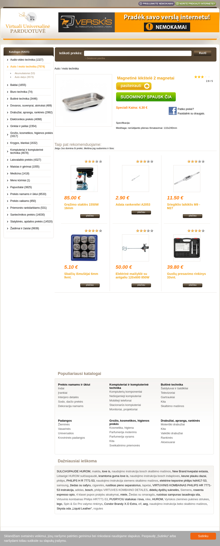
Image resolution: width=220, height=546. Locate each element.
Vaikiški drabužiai (172, 433)
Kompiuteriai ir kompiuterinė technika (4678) (26, 151)
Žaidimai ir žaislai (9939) (24, 228)
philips (61, 480)
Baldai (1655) (18, 85)
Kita (163, 401)
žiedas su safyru (80, 485)
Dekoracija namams (71, 406)
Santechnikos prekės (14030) (27, 214)
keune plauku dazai (193, 476)
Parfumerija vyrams (121, 436)
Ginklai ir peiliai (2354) (23, 126)
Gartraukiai (168, 397)
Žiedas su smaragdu (142, 494)
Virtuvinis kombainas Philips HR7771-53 (82, 499)
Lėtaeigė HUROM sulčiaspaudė (77, 476)
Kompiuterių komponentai (125, 391)
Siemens (186, 490)
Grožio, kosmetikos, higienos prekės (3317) (31, 134)
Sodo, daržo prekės (70, 401)
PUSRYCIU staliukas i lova (126, 499)
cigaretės (98, 485)
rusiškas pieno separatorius (123, 485)
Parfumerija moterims (123, 432)
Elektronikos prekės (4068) (26, 119)
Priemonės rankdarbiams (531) (28, 207)
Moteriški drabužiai (173, 424)
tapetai (146, 485)
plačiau (90, 215)
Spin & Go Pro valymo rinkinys (83, 503)
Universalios (66, 433)
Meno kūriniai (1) (20, 180)
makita (96, 471)
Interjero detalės (68, 397)
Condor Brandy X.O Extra (120, 503)
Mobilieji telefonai (120, 400)
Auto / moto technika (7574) (27, 66)
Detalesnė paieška (96, 58)
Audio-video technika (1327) (26, 59)
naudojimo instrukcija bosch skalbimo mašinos (141, 471)
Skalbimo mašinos (172, 406)
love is (106, 471)
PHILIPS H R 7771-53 (81, 480)
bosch (89, 490)
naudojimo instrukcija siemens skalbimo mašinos (127, 480)
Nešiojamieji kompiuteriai (125, 396)
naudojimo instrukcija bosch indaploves (155, 476)
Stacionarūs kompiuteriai (125, 405)
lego (59, 503)
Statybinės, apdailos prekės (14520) (31, 221)
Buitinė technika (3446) (24, 98)
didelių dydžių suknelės (164, 490)
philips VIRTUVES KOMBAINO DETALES (121, 490)
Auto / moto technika (67, 68)
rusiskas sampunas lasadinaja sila (178, 494)
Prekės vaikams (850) (23, 201)
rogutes (98, 508)
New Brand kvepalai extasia (190, 471)
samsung (63, 485)
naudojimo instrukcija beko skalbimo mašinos (178, 503)
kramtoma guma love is (113, 476)
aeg (145, 503)
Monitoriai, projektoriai (123, 409)
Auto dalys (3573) (24, 77)
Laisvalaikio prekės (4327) (25, 159)
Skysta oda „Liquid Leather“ (74, 508)
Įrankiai (62, 392)
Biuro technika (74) (21, 91)
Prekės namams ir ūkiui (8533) (28, 194)
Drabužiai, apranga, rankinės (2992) (31, 112)
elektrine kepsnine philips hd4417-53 (183, 480)
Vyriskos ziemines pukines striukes (187, 499)
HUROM (157, 499)
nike (148, 499)
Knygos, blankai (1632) (24, 143)
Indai (61, 388)
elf (140, 503)
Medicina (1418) (19, 173)
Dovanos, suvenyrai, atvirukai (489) (31, 105)
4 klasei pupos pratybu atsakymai (97, 494)
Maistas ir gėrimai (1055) (25, 166)
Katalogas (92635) (19, 51)
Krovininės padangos (71, 437)
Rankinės (167, 437)
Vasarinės (64, 428)
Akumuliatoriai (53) (25, 73)
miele (123, 494)
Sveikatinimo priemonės (124, 445)
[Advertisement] (135, 336)
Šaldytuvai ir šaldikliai (174, 388)
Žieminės (64, 424)
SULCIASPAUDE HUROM (73, 471)
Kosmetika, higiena (121, 427)
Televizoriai (168, 392)
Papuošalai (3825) (21, 187)
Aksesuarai (168, 442)
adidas (79, 490)
